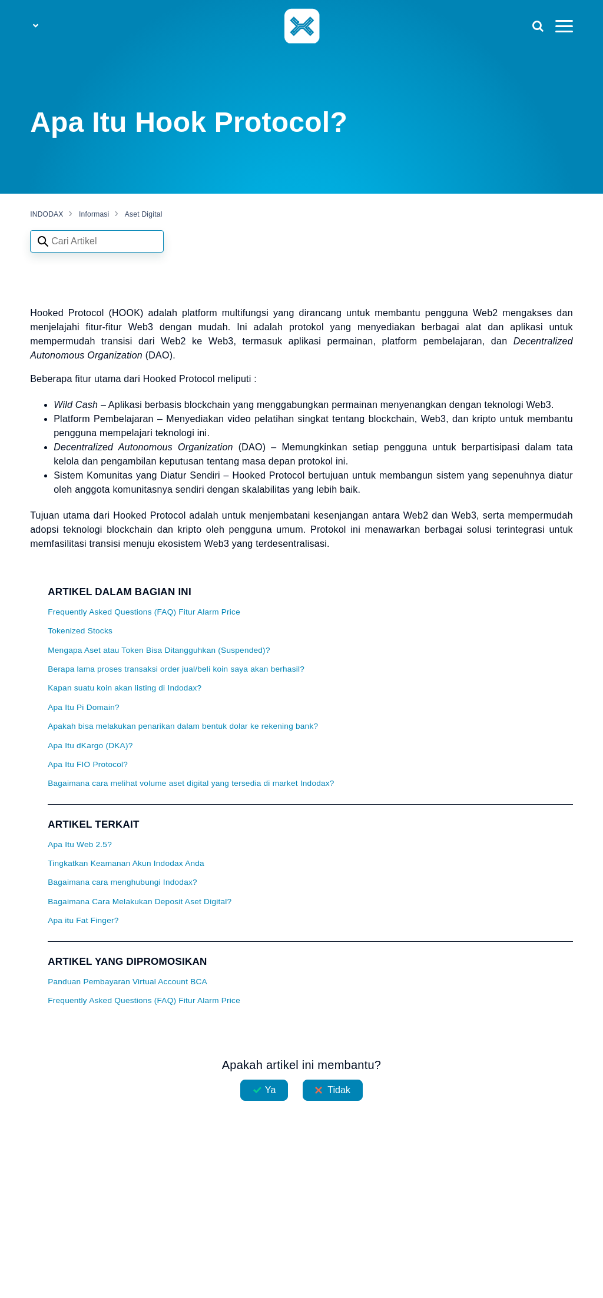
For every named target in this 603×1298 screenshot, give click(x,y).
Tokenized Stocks (80, 630)
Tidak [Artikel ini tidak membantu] (338, 1090)
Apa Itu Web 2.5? (80, 844)
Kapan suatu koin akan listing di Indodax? (124, 687)
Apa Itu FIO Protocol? (88, 764)
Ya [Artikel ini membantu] (270, 1090)
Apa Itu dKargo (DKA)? (90, 745)
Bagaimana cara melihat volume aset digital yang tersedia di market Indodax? (191, 783)
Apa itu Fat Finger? (83, 920)
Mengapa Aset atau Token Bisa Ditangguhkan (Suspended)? (159, 650)
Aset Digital (144, 214)
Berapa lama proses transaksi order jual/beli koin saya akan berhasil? (176, 669)
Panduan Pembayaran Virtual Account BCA (127, 981)
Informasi (94, 214)
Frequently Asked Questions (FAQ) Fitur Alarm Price (144, 611)
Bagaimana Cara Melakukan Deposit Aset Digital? (139, 901)
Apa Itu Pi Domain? (84, 707)
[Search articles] (97, 241)
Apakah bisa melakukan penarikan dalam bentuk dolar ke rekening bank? (183, 726)
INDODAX (46, 214)
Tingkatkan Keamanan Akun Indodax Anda (126, 863)
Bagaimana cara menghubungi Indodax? (122, 882)
